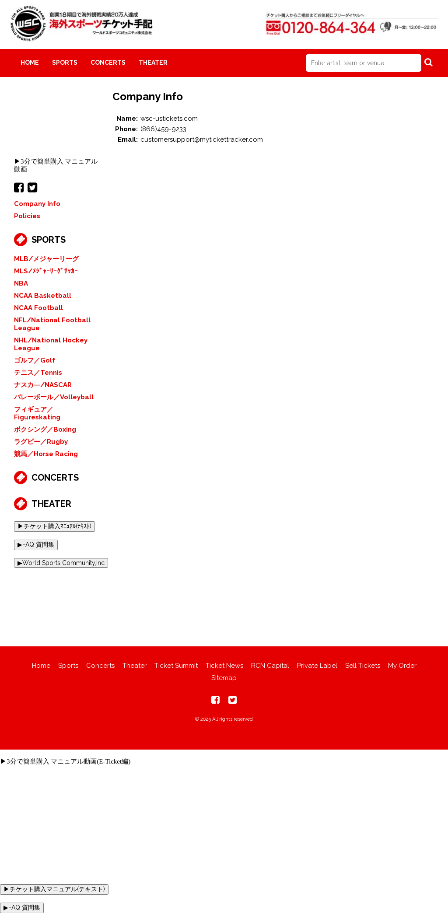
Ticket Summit (176, 666)
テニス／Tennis (38, 373)
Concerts (108, 62)
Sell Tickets (362, 666)
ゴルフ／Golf (34, 360)
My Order (402, 666)
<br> (56, 123)
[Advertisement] (224, 600)
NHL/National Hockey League (51, 344)
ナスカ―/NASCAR (43, 385)
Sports (64, 62)
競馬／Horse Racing (46, 454)
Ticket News (224, 666)
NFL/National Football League (52, 324)
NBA (21, 283)
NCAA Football (38, 308)
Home (30, 62)
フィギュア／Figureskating (37, 413)
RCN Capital (270, 666)
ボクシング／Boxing (45, 429)
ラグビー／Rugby (41, 442)
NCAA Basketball (42, 296)
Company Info (37, 204)
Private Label (317, 666)
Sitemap (224, 678)
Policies (27, 216)
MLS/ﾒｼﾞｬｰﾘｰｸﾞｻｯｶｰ (46, 271)
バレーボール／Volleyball (54, 397)
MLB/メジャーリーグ (46, 259)
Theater (153, 62)
